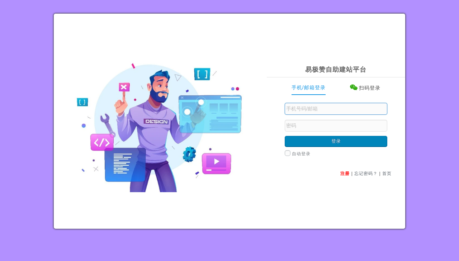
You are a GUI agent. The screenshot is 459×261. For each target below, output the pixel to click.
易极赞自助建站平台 (335, 69)
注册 (345, 173)
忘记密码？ (366, 173)
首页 (387, 173)
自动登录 (298, 153)
